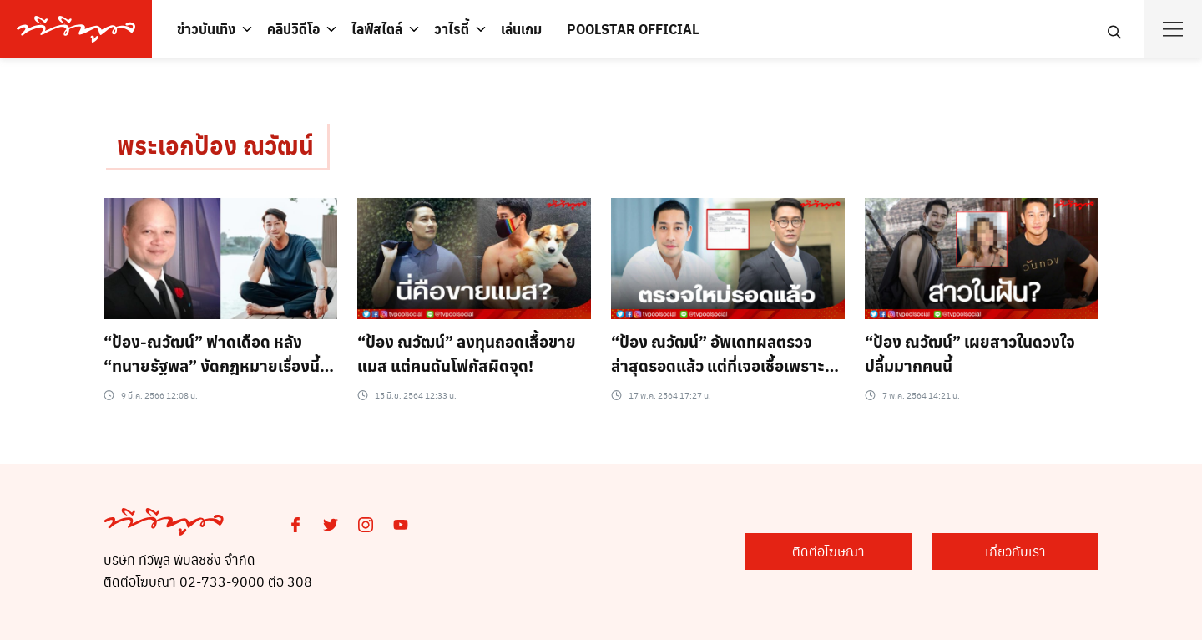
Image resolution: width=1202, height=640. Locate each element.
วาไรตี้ (451, 28)
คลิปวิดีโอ (293, 28)
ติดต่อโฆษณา (828, 551)
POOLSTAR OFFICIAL (633, 28)
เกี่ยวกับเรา (1015, 551)
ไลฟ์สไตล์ (376, 28)
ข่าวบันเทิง (206, 28)
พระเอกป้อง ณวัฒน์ (215, 145)
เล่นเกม (521, 28)
